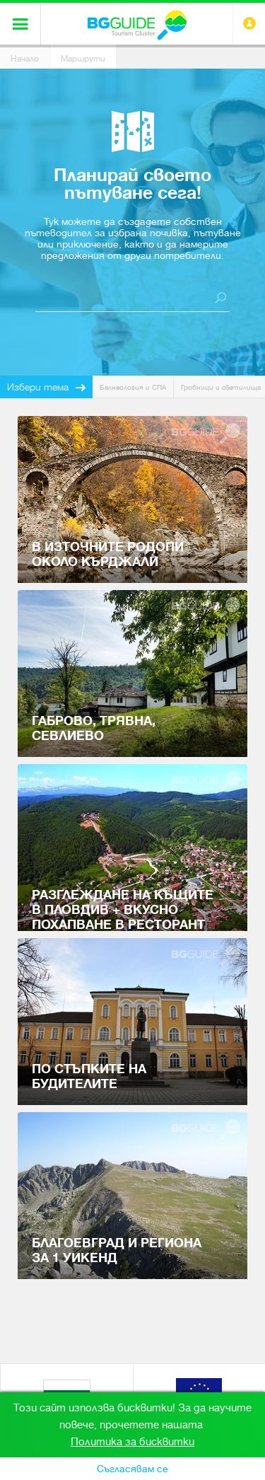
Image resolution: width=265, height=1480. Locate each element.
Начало (25, 59)
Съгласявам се (132, 1468)
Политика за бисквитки (132, 1441)
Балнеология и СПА (133, 387)
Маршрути (83, 59)
